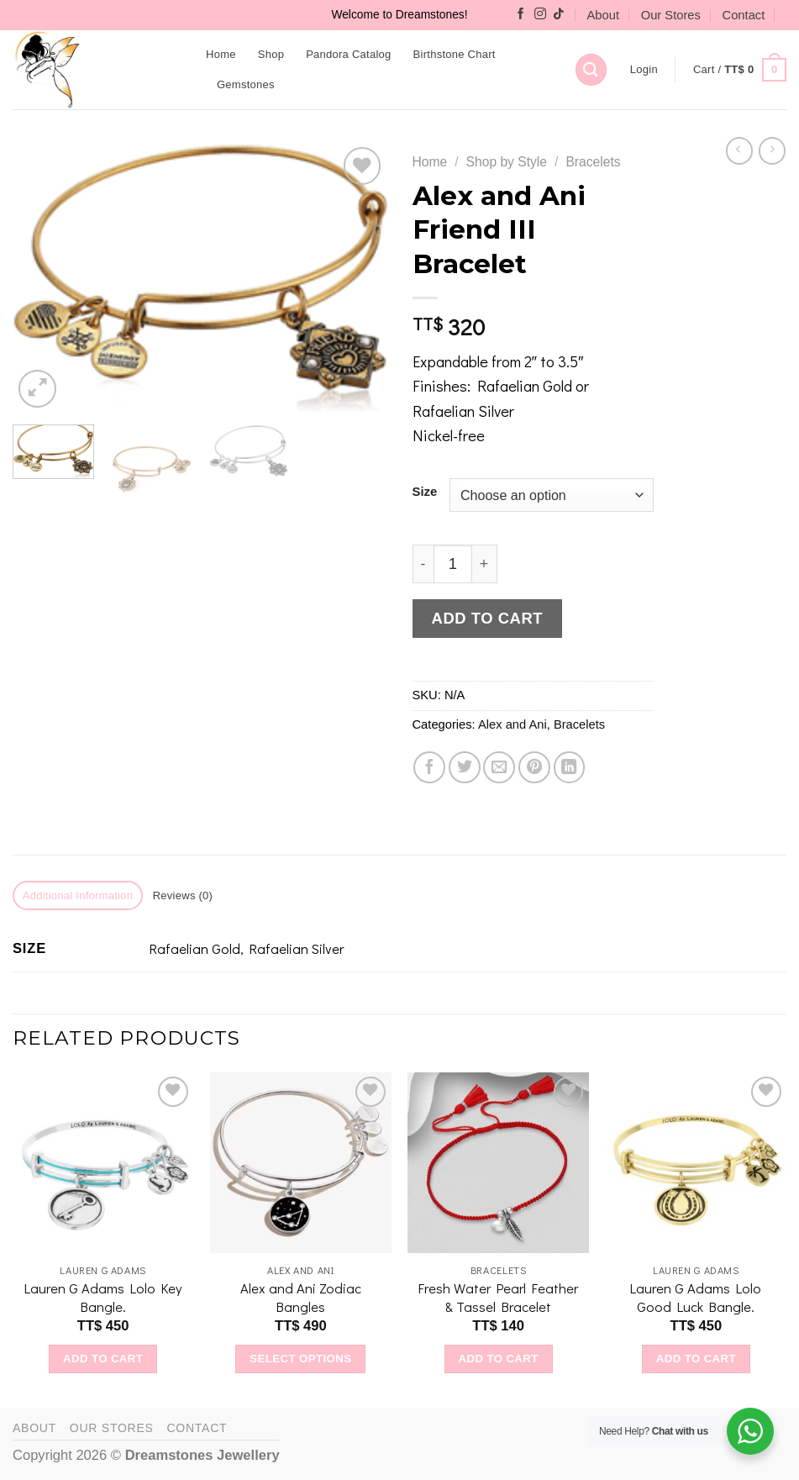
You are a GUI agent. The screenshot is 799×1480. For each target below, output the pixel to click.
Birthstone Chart (454, 54)
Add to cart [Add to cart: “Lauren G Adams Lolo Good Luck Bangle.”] (696, 1358)
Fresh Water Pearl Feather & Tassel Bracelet (498, 1297)
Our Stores (671, 15)
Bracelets (592, 162)
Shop (271, 54)
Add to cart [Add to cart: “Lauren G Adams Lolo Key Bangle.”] (103, 1358)
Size (425, 492)
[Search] (591, 69)
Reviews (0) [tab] (183, 895)
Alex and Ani (512, 724)
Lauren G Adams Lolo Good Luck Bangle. (695, 1297)
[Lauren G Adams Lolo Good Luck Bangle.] (696, 1163)
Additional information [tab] (78, 895)
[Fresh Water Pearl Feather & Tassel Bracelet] (498, 1163)
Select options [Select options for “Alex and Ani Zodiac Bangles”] (300, 1358)
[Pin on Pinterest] (534, 767)
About (603, 15)
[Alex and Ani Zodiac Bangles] (301, 1163)
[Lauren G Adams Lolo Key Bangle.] (103, 1163)
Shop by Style (506, 162)
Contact (744, 15)
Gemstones (246, 84)
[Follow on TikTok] (559, 14)
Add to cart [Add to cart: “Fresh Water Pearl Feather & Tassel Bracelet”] (498, 1358)
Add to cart (487, 618)
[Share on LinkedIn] (570, 767)
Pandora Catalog (348, 54)
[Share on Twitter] (465, 767)
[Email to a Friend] (499, 767)
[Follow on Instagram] (540, 14)
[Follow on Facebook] (521, 14)
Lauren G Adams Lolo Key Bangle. (102, 1297)
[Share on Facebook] (429, 767)
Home (221, 54)
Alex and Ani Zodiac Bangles (300, 1297)
